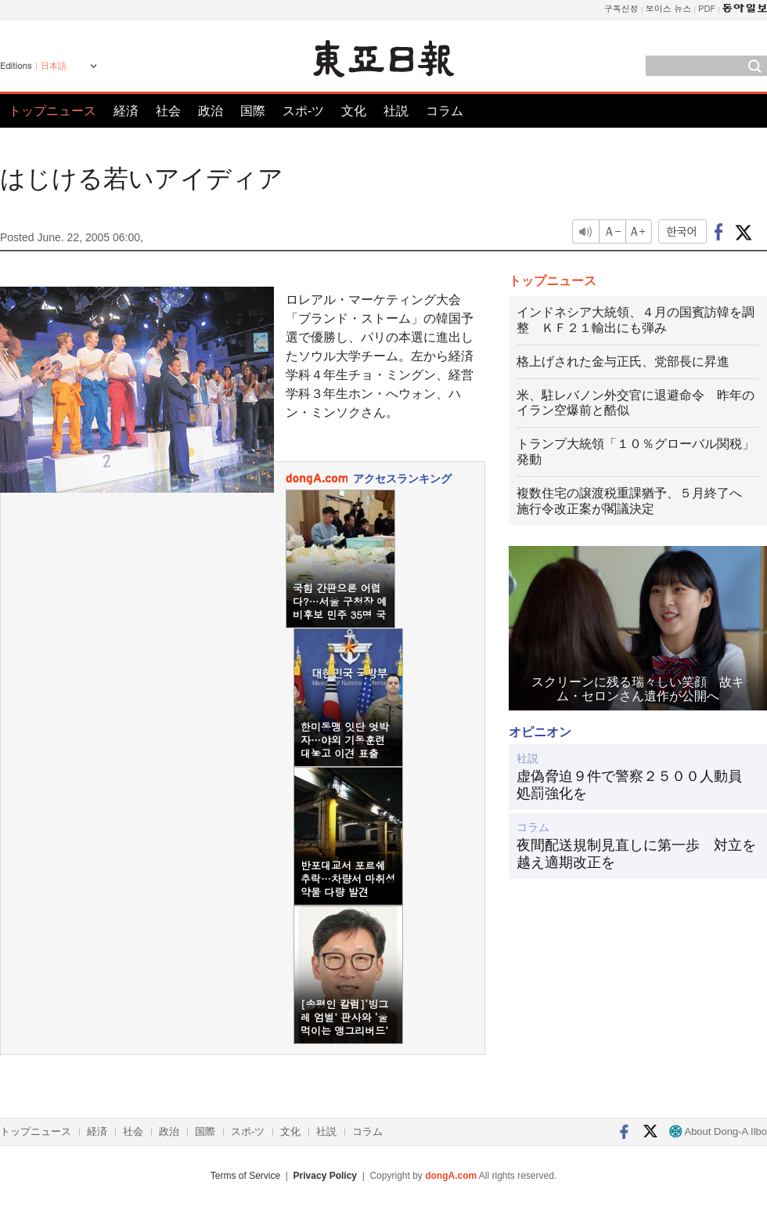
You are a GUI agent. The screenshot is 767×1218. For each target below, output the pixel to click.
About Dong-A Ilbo (718, 1131)
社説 (396, 110)
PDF (706, 8)
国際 (252, 110)
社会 (168, 110)
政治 (210, 110)
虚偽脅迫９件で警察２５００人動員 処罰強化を (636, 784)
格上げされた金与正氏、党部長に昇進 (623, 361)
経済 (126, 110)
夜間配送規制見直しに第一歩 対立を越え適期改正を (636, 853)
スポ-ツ (303, 110)
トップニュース (52, 110)
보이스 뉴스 (669, 8)
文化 (353, 110)
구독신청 (621, 8)
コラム (444, 110)
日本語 (54, 65)
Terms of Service (245, 1175)
